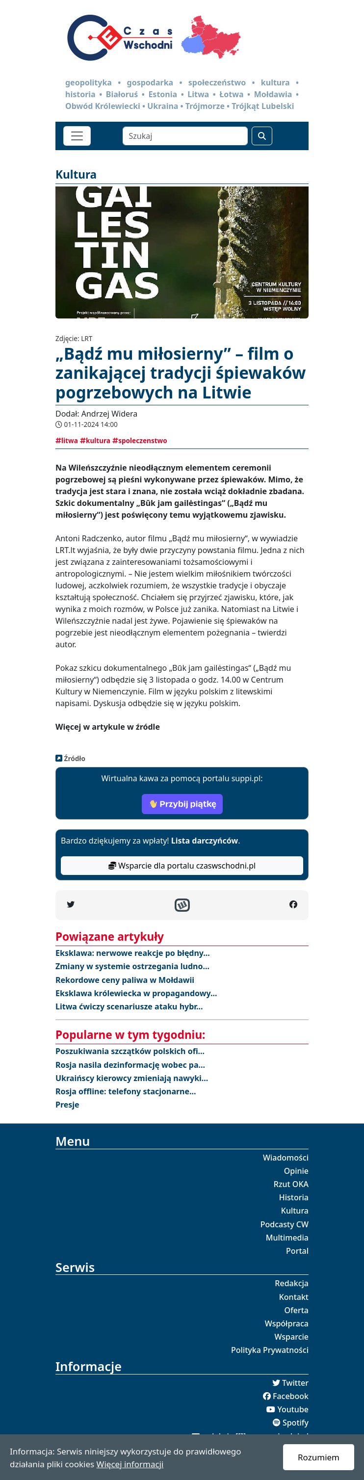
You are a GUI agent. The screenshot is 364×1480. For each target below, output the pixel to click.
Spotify (296, 1422)
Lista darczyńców (204, 840)
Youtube (293, 1409)
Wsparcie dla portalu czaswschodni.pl (182, 865)
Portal (297, 1250)
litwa (66, 440)
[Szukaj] (185, 136)
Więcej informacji (130, 1464)
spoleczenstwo (139, 440)
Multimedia (287, 1237)
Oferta (297, 1310)
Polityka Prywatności (270, 1350)
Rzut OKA (291, 1184)
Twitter (295, 1382)
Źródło (73, 758)
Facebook (291, 1396)
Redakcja (292, 1283)
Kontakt (294, 1297)
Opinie (296, 1170)
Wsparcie (291, 1336)
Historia (294, 1197)
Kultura (295, 1210)
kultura (95, 440)
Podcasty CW (284, 1224)
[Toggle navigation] (77, 136)
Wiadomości (286, 1157)
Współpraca (287, 1323)
